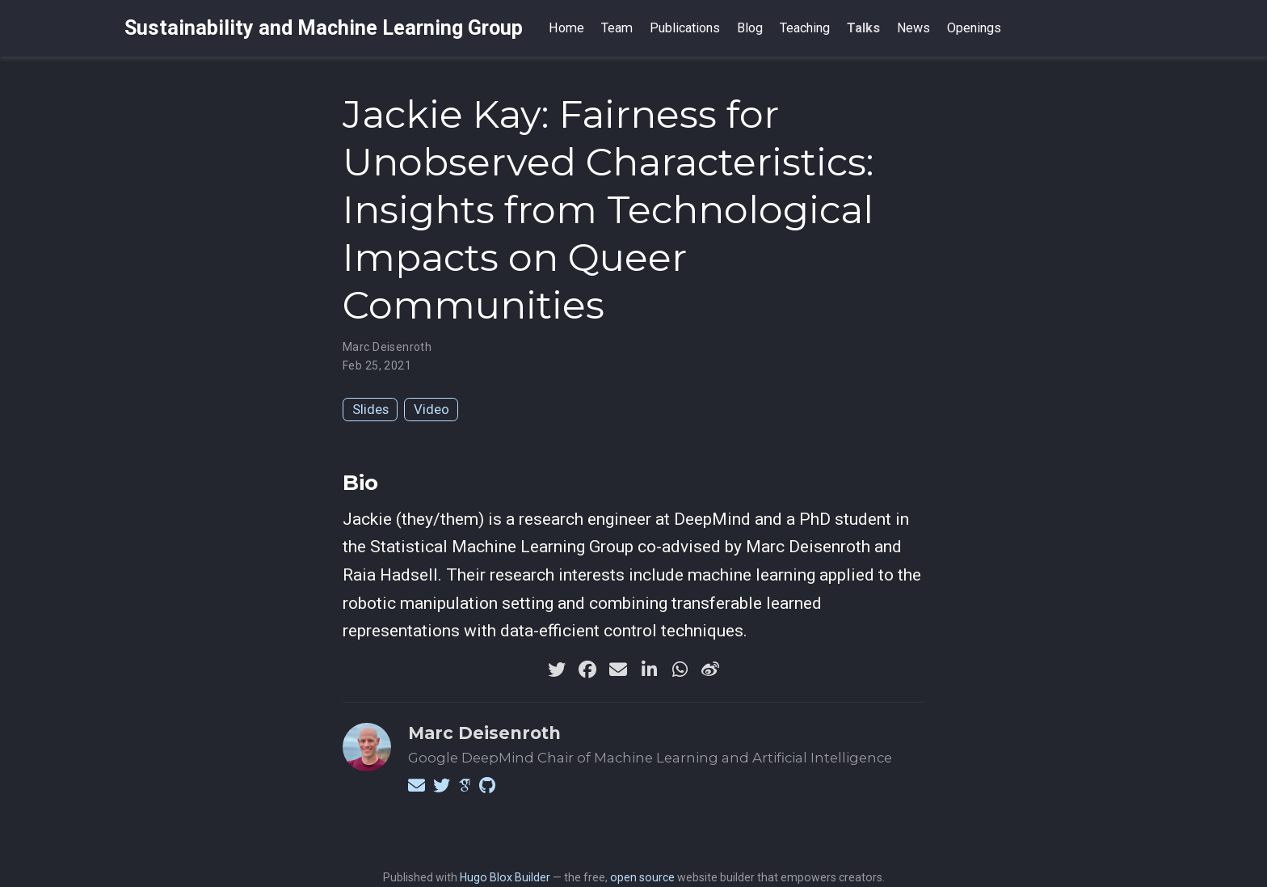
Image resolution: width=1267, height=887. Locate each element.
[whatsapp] (679, 669)
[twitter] (557, 669)
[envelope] (618, 669)
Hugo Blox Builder (505, 877)
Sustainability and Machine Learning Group (323, 28)
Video (431, 409)
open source (642, 877)
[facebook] (587, 669)
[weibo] (710, 669)
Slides (370, 409)
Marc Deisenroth (387, 346)
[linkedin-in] (649, 669)
